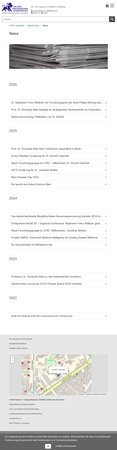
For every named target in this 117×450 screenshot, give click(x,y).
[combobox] (58, 19)
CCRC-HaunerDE (16, 26)
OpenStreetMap (92, 394)
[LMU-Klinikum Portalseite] (11, 8)
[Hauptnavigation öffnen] (112, 5)
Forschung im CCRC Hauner (20, 339)
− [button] (12, 361)
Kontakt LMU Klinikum (18, 343)
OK (48, 446)
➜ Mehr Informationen (65, 446)
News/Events (33, 26)
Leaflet (81, 394)
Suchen (113, 19)
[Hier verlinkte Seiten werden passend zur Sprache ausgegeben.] (107, 5)
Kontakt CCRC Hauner (18, 348)
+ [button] (12, 357)
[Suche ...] (55, 19)
